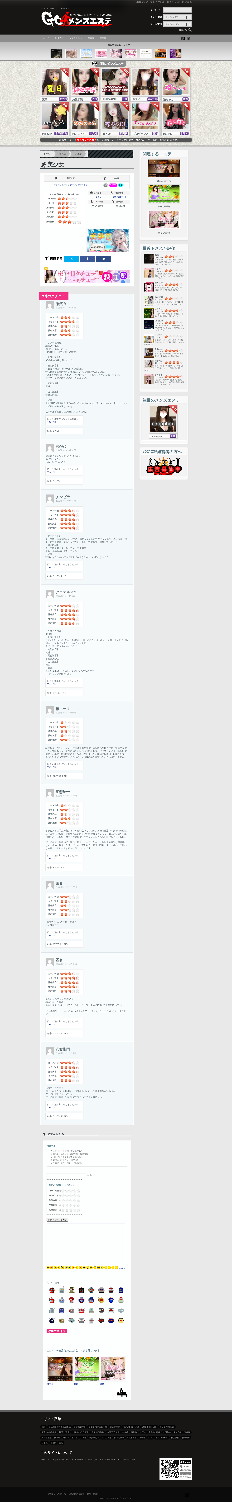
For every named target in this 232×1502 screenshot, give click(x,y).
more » (122, 1268)
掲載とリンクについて (57, 1494)
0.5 (62, 1191)
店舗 (106, 185)
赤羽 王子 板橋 (113, 1432)
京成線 (83, 1437)
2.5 (70, 1191)
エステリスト (75, 38)
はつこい (158, 309)
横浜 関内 (175, 1437)
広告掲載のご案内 (76, 1494)
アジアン (113, 185)
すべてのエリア (171, 17)
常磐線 (142, 1437)
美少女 (56, 164)
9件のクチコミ (53, 296)
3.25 (73, 1191)
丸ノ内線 (177, 1432)
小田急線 (167, 1432)
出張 (61, 1443)
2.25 (69, 1191)
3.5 (74, 1191)
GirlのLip (159, 321)
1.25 (65, 1191)
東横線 (187, 1432)
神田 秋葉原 (64, 1432)
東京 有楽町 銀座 (49, 1432)
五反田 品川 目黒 (167, 1427)
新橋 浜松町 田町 (149, 1427)
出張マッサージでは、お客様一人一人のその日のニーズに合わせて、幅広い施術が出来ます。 (119, 139)
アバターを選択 (53, 1283)
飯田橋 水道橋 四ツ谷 (98, 1427)
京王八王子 (82, 185)
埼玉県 (45, 1443)
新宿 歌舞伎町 (80, 1427)
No (54, 421)
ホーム (46, 38)
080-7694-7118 (119, 197)
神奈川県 (186, 1437)
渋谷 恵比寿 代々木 (131, 1427)
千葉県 (53, 1443)
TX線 (150, 1437)
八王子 (78, 153)
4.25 (77, 1191)
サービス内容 (156, 24)
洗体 (120, 185)
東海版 (103, 38)
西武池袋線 (119, 1437)
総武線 (66, 1437)
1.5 (66, 1191)
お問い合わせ (92, 1494)
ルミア (157, 269)
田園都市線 (46, 1437)
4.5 (78, 1191)
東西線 (74, 1437)
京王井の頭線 (154, 1432)
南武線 (57, 1437)
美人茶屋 (158, 375)
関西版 (91, 38)
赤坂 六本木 (115, 1427)
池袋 (44, 1427)
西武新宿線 (106, 1437)
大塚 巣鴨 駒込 (98, 1432)
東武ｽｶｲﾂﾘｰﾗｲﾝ (161, 1437)
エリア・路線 (156, 17)
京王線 (73, 185)
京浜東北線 (94, 1437)
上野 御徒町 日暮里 (80, 1432)
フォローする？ (186, 1494)
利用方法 (59, 38)
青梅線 (134, 1432)
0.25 (61, 1191)
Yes (49, 421)
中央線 (62, 153)
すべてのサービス (172, 24)
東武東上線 (131, 1437)
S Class (158, 349)
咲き (157, 283)
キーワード (155, 10)
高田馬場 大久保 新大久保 (59, 1427)
